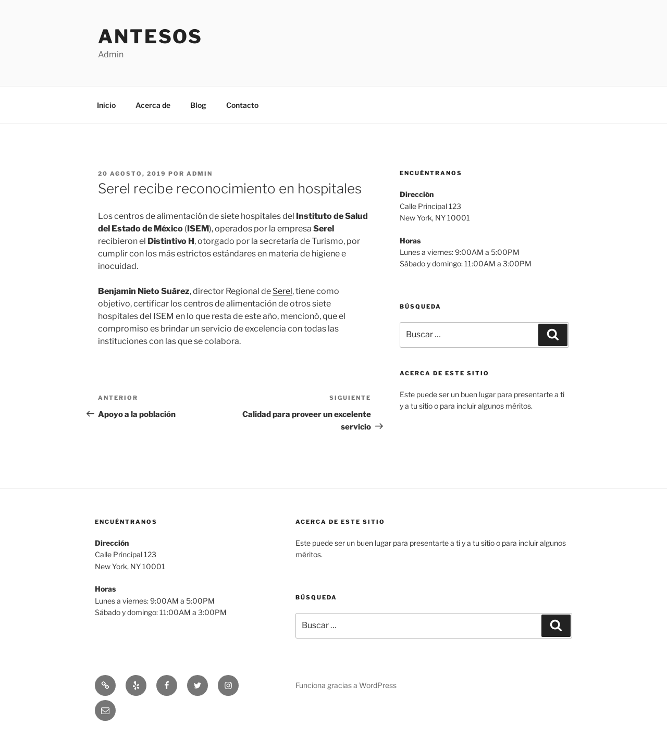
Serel (282, 291)
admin (200, 173)
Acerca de (152, 105)
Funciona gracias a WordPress (346, 685)
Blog (198, 105)
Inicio (106, 105)
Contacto (242, 105)
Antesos (150, 36)
